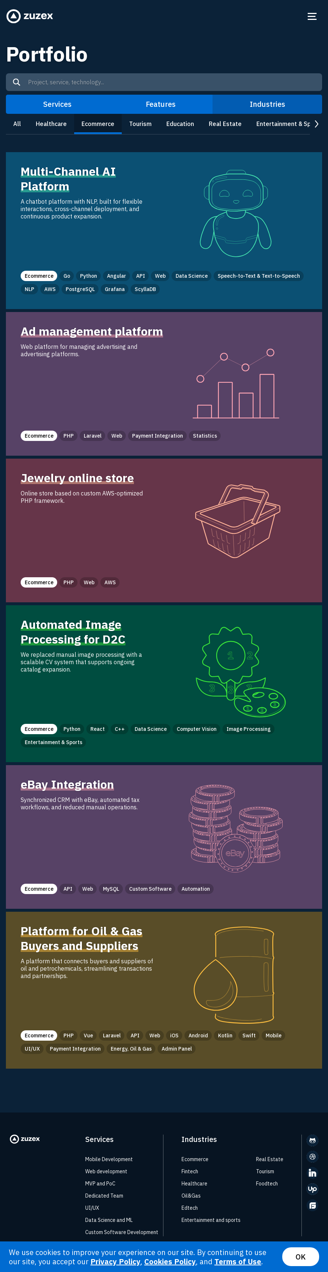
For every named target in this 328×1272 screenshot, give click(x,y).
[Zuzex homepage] (30, 16)
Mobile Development (109, 1159)
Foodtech (267, 1183)
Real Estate (225, 123)
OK (301, 1257)
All (17, 123)
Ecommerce (98, 123)
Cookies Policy (170, 1261)
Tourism (140, 123)
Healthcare (51, 123)
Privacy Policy (115, 1261)
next (316, 124)
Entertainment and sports (211, 1220)
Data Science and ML (109, 1220)
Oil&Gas (191, 1195)
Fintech (190, 1171)
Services (57, 104)
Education (180, 123)
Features (161, 104)
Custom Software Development (121, 1232)
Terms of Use (237, 1261)
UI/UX (92, 1208)
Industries (267, 104)
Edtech (190, 1208)
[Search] (16, 82)
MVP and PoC (100, 1183)
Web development (106, 1171)
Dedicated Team (104, 1195)
